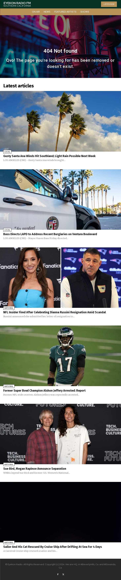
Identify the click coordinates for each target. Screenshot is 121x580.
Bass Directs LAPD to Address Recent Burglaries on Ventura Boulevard (50, 234)
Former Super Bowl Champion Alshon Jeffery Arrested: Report (44, 390)
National (8, 308)
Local (7, 152)
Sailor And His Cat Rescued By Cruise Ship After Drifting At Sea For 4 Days (52, 547)
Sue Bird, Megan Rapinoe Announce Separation (34, 469)
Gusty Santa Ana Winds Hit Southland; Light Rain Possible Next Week (49, 156)
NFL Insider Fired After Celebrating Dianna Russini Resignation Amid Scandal (54, 312)
